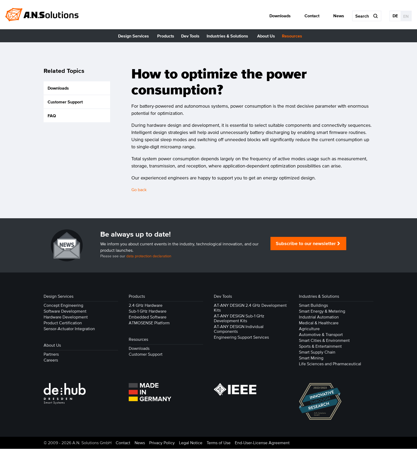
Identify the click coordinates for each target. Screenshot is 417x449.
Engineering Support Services (241, 337)
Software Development (65, 311)
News (140, 442)
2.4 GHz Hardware (145, 305)
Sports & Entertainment (320, 346)
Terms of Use (219, 442)
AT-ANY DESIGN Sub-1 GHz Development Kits (239, 318)
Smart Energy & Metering (322, 311)
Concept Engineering (63, 305)
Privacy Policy (162, 442)
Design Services (58, 296)
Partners (51, 354)
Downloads (58, 88)
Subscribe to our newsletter (306, 243)
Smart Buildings (313, 305)
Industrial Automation (319, 317)
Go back (139, 189)
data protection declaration (148, 256)
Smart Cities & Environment (324, 340)
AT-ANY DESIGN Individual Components (239, 329)
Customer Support (65, 102)
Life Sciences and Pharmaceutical (330, 364)
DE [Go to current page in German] (395, 15)
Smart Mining (311, 358)
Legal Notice (190, 442)
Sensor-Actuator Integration (69, 328)
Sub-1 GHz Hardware (147, 311)
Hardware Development (66, 317)
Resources (138, 339)
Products (137, 296)
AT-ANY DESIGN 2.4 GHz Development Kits (250, 308)
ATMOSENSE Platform (149, 323)
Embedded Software (147, 317)
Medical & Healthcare (319, 323)
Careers (51, 360)
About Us (52, 345)
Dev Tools (223, 296)
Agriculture (309, 328)
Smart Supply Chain (317, 352)
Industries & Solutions (319, 296)
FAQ (52, 116)
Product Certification (63, 323)
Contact (123, 442)
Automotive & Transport (321, 334)
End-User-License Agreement (262, 442)
